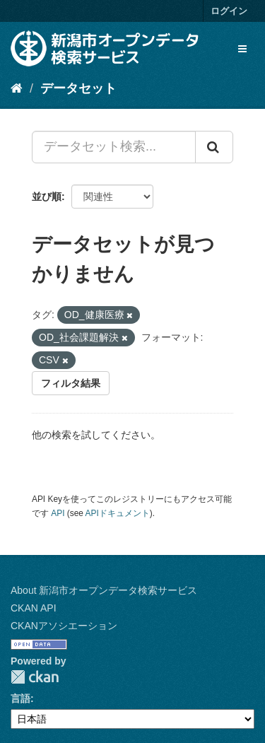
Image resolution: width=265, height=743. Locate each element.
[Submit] (214, 147)
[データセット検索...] (114, 147)
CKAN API (34, 608)
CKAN (35, 676)
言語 (20, 698)
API (57, 513)
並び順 (46, 196)
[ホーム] (17, 88)
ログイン (229, 11)
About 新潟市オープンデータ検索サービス (104, 590)
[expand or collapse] (242, 49)
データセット (78, 88)
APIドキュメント (118, 513)
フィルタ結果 (70, 383)
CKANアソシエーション (64, 625)
